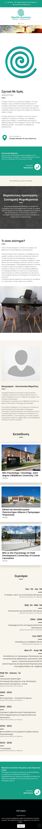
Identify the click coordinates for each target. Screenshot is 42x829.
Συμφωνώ (21, 826)
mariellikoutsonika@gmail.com (23, 4)
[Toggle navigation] (21, 23)
